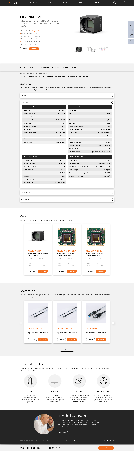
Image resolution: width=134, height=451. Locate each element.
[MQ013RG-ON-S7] (38, 253)
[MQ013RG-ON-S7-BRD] (67, 253)
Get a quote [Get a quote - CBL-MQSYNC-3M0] (43, 347)
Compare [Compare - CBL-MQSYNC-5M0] (61, 347)
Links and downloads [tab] (60, 67)
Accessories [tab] (44, 67)
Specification (30, 105)
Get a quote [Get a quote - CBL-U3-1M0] (101, 347)
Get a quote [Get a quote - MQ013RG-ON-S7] (43, 278)
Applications (29, 206)
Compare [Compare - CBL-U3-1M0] (90, 347)
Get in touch (63, 439)
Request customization (105, 448)
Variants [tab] (33, 67)
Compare (24, 49)
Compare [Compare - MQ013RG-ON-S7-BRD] (61, 278)
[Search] (114, 3)
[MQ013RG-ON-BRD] (96, 253)
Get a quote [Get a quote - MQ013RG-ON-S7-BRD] (72, 278)
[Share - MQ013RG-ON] (46, 49)
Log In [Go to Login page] (120, 3)
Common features (33, 197)
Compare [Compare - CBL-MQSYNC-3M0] (32, 347)
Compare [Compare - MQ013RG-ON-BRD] (90, 278)
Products (29, 73)
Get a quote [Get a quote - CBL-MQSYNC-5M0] (72, 347)
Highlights (28, 96)
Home (22, 73)
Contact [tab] (74, 67)
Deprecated (36, 30)
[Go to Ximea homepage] (11, 3)
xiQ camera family (41, 73)
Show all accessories (67, 357)
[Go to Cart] (126, 3)
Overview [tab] (23, 67)
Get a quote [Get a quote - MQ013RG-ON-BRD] (101, 278)
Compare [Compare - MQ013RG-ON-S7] (32, 278)
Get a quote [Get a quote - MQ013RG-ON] (37, 49)
